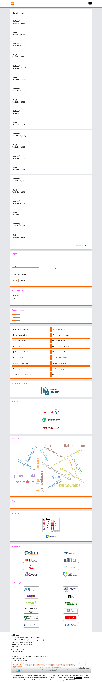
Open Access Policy (60, 363)
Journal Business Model (22, 374)
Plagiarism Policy (59, 352)
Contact (56, 374)
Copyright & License (21, 363)
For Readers (15, 295)
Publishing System (60, 369)
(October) (16, 21)
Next (85, 245)
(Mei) (14, 235)
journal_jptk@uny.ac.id (19, 661)
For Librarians (16, 302)
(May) (14, 32)
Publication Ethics (20, 329)
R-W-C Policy (18, 357)
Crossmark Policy (59, 357)
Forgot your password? (48, 269)
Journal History (19, 340)
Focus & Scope (58, 329)
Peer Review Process (60, 335)
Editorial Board (58, 340)
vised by (21, 501)
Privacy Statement (20, 369)
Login (15, 280)
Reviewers (17, 346)
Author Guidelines (20, 335)
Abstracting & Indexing (22, 352)
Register (22, 280)
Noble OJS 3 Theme (71, 680)
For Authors (15, 299)
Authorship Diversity (60, 346)
